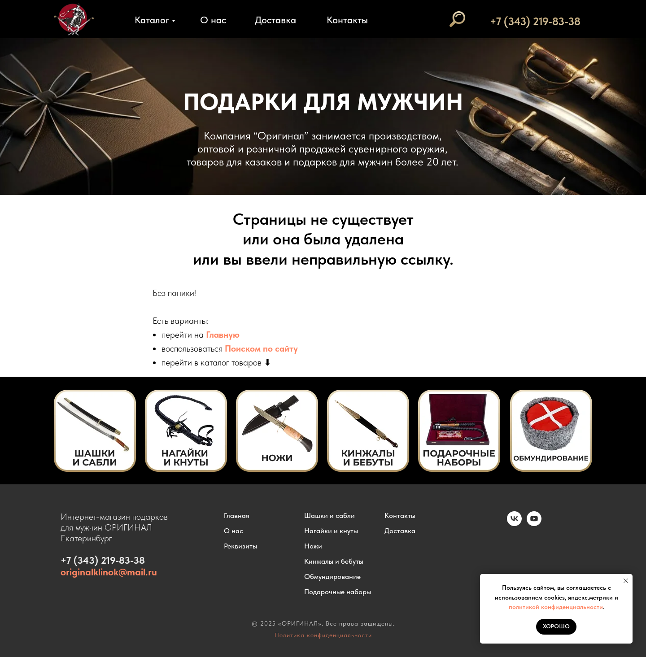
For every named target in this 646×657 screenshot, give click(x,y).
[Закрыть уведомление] (625, 580)
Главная (236, 515)
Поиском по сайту (261, 348)
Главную (223, 334)
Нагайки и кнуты (331, 530)
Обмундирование (332, 576)
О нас (213, 20)
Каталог (152, 20)
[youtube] (534, 523)
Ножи (313, 546)
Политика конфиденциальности (323, 635)
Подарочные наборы (337, 591)
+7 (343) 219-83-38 (535, 21)
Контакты (347, 20)
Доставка (275, 20)
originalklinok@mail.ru (109, 572)
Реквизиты (240, 546)
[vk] (514, 523)
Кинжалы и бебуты (333, 561)
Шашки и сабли (329, 515)
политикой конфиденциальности (556, 606)
